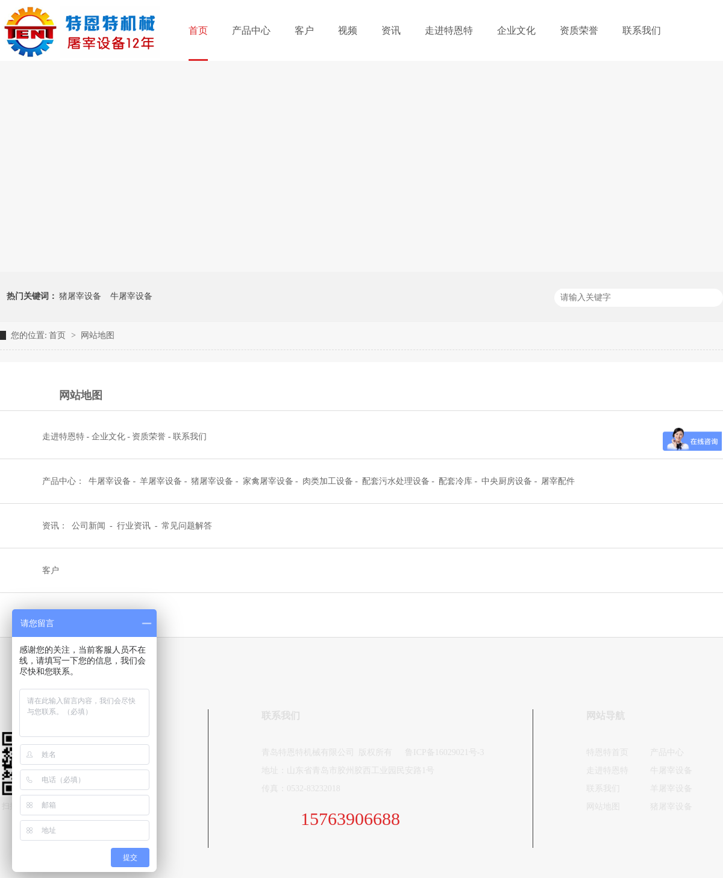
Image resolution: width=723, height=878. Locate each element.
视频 (347, 30)
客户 (304, 30)
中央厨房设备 (506, 481)
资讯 (391, 30)
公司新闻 (90, 525)
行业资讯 (135, 525)
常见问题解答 (186, 525)
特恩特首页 (607, 752)
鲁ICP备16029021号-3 (444, 752)
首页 (198, 30)
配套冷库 (455, 481)
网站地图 (97, 335)
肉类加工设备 (327, 481)
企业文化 (516, 30)
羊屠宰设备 (161, 481)
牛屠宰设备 (131, 296)
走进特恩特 (449, 30)
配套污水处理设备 (396, 481)
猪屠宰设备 (80, 296)
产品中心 (251, 30)
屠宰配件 (558, 481)
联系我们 (641, 30)
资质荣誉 (579, 30)
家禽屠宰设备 (268, 481)
